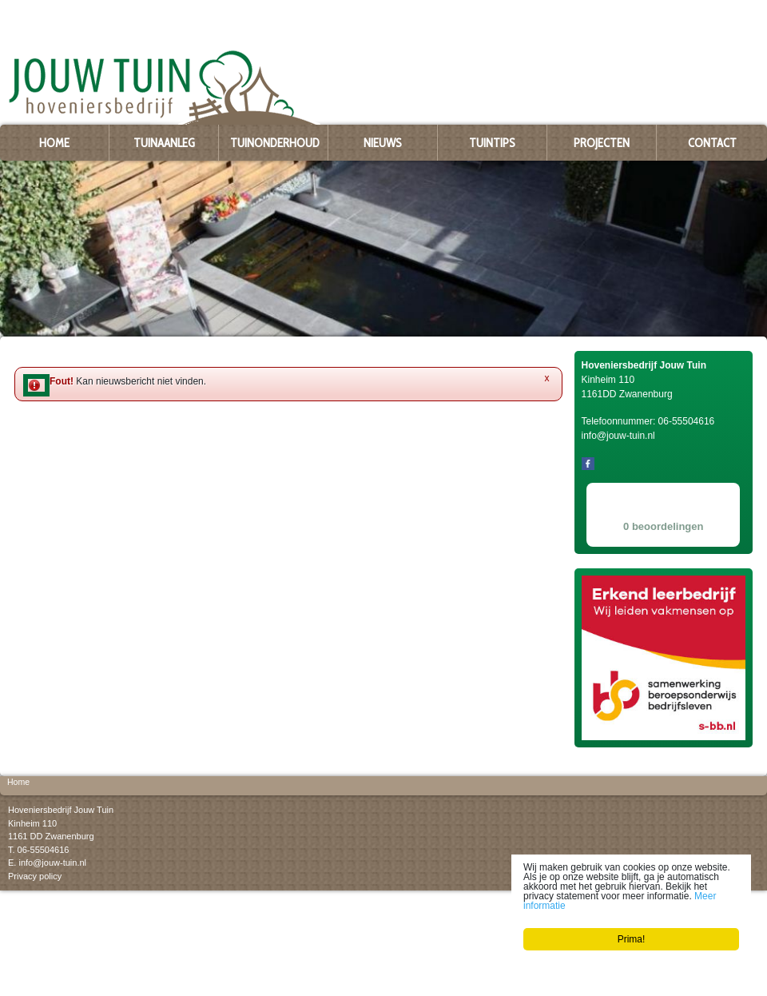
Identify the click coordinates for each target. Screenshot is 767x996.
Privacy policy (35, 875)
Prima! (632, 939)
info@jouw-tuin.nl (52, 862)
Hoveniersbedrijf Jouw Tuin (60, 810)
